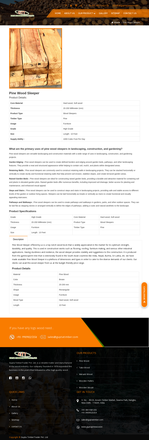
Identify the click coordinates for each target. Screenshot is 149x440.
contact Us (15, 426)
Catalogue (144, 294)
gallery (103, 13)
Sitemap (115, 13)
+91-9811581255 (89, 410)
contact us (129, 13)
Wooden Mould (85, 387)
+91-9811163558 (99, 5)
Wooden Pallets (85, 381)
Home (58, 13)
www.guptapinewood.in (91, 426)
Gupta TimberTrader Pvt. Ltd (34, 437)
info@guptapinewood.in (125, 5)
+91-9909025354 (23, 337)
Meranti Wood (85, 374)
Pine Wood (83, 361)
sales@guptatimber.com (59, 337)
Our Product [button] (86, 13)
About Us (69, 13)
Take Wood (83, 367)
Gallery (13, 413)
